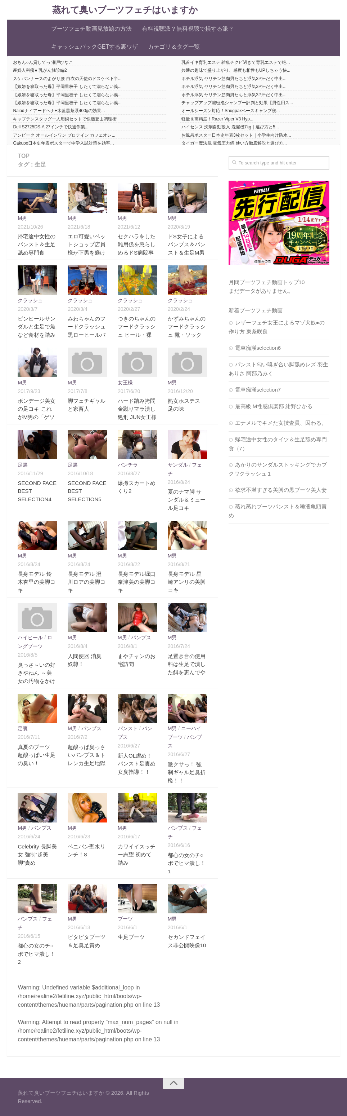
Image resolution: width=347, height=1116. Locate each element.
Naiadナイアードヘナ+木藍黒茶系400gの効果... (59, 110)
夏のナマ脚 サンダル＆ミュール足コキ (187, 500)
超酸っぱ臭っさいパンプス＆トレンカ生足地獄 (86, 755)
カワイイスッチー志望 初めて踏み (137, 854)
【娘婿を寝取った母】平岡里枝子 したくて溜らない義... (67, 86)
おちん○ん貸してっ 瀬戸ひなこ (43, 62)
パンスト (128, 728)
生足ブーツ (131, 937)
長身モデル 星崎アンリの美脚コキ (187, 582)
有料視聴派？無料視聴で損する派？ (188, 29)
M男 (22, 218)
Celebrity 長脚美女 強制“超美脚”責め (37, 854)
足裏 (23, 465)
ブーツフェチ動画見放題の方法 (91, 29)
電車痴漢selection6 (258, 348)
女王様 (125, 382)
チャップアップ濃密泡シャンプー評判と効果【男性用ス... (237, 102)
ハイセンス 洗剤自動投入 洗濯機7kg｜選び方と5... (230, 126)
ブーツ (125, 919)
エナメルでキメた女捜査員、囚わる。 (281, 423)
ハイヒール (30, 637)
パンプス (141, 637)
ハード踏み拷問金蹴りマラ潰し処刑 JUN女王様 (137, 409)
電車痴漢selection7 (258, 390)
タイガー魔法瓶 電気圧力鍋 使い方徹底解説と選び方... (234, 143)
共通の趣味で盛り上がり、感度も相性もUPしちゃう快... (235, 70)
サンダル (178, 465)
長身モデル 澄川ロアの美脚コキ (86, 582)
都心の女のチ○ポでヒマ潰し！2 (36, 954)
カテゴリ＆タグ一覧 (174, 47)
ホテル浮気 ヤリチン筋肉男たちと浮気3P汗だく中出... (234, 78)
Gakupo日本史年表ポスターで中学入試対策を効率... (63, 143)
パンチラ (128, 465)
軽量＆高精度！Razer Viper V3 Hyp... (217, 119)
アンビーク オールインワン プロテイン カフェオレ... (64, 135)
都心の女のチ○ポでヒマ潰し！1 (187, 863)
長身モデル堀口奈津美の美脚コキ (137, 582)
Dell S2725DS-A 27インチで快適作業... (50, 126)
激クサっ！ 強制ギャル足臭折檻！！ (187, 772)
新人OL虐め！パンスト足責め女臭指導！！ (137, 764)
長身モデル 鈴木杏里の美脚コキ (36, 582)
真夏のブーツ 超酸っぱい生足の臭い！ (36, 755)
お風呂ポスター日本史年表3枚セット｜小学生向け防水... (236, 135)
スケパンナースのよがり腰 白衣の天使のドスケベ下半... (67, 78)
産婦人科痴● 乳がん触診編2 (40, 70)
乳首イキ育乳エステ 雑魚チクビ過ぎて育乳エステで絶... (235, 62)
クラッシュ (30, 300)
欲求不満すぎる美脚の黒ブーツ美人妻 (281, 490)
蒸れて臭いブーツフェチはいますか (125, 9)
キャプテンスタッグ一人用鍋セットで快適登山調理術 (65, 119)
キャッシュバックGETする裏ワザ (94, 47)
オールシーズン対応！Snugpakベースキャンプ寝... (230, 110)
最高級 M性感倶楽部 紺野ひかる (274, 406)
